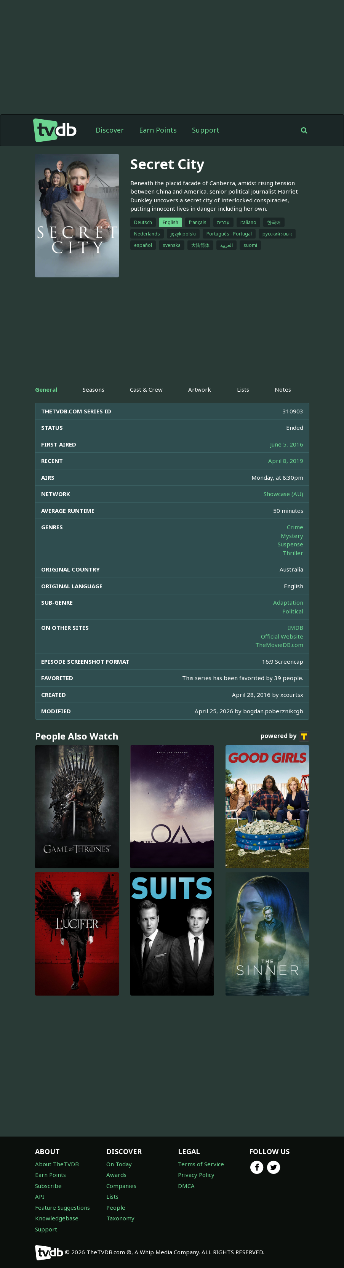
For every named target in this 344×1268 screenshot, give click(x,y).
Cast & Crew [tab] (146, 389)
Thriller (293, 553)
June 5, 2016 (286, 444)
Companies (121, 1186)
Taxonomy (120, 1218)
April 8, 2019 (285, 460)
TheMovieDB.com (279, 644)
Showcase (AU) (283, 494)
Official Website (282, 636)
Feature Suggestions (62, 1207)
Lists (112, 1196)
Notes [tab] (283, 389)
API (39, 1196)
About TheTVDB (57, 1164)
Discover (110, 129)
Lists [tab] (243, 389)
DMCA (186, 1186)
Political (292, 611)
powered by (285, 736)
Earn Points (158, 129)
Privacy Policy (196, 1174)
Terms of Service (201, 1164)
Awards (116, 1174)
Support (205, 129)
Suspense (290, 544)
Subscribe (48, 1186)
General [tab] (46, 389)
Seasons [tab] (93, 389)
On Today (119, 1164)
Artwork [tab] (199, 389)
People (115, 1207)
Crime (295, 527)
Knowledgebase (56, 1218)
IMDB (295, 627)
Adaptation (288, 602)
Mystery (292, 536)
